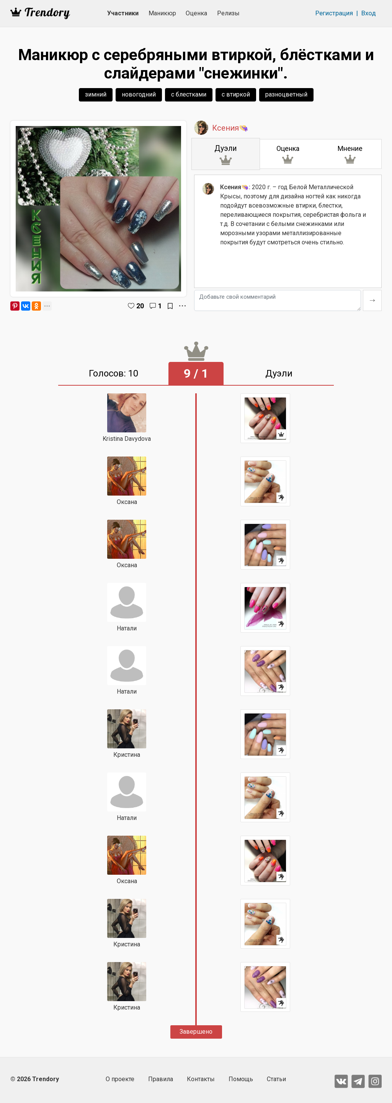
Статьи (276, 1079)
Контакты (201, 1079)
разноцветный (286, 94)
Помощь (241, 1079)
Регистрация (334, 13)
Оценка (196, 13)
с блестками (188, 94)
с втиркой (236, 94)
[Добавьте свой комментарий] (277, 300)
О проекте (120, 1079)
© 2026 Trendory (34, 1079)
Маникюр (162, 13)
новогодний (139, 94)
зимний (95, 94)
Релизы (228, 13)
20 (140, 306)
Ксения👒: (235, 187)
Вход (368, 13)
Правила (160, 1079)
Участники (123, 13)
